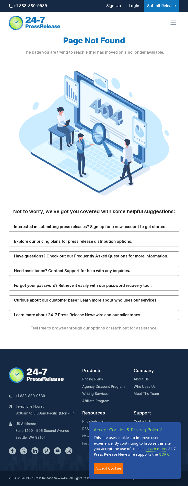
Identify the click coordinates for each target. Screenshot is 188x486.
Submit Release (161, 6)
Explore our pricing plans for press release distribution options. (73, 241)
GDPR (164, 454)
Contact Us (143, 422)
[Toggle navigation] (173, 23)
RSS (85, 429)
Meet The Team (146, 394)
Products (92, 371)
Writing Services (95, 394)
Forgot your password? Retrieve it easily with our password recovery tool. (83, 286)
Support (142, 413)
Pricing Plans (92, 379)
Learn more (156, 448)
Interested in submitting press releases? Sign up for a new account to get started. (90, 227)
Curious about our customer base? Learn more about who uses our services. (86, 300)
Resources (93, 413)
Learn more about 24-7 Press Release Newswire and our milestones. (77, 315)
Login (134, 6)
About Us (141, 379)
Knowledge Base (95, 422)
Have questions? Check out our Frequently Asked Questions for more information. (91, 256)
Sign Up (113, 6)
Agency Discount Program (103, 387)
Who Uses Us (145, 387)
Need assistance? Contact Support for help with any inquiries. (72, 271)
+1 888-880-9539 (28, 6)
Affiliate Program (95, 401)
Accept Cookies (108, 468)
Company (144, 371)
